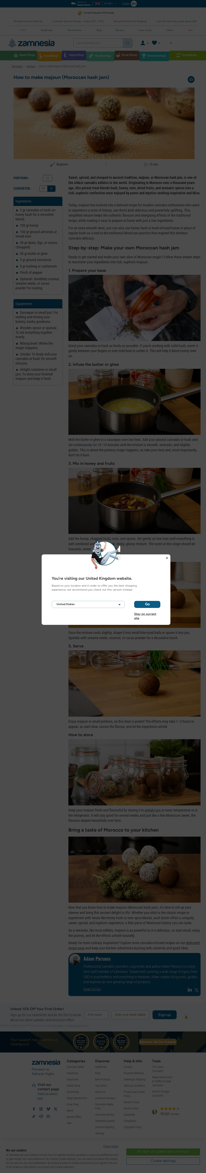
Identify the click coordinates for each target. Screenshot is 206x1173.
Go (147, 604)
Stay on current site (145, 614)
